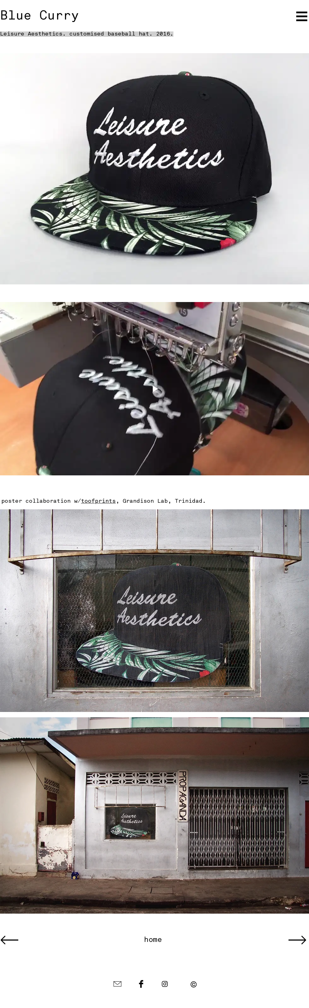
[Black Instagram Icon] (165, 984)
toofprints (98, 501)
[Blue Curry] (48, 16)
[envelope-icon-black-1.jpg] (117, 984)
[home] (152, 940)
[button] (301, 16)
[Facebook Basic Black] (141, 984)
